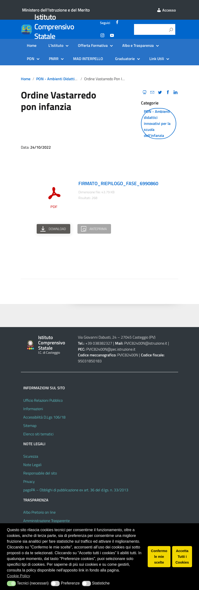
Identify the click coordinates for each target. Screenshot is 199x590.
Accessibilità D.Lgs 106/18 (44, 417)
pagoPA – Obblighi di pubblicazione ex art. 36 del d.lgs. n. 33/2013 (75, 490)
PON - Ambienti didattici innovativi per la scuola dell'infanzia (157, 123)
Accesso (166, 10)
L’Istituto (55, 45)
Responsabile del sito (40, 473)
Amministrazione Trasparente (46, 520)
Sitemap (29, 425)
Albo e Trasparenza (138, 45)
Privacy (29, 481)
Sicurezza (30, 456)
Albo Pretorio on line (39, 512)
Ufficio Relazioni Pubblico (43, 400)
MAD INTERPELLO (88, 58)
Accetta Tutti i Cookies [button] (182, 556)
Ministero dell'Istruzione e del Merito (56, 10)
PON (30, 58)
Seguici (105, 22)
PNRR (54, 58)
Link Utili (156, 58)
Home (31, 45)
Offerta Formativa (93, 45)
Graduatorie (125, 58)
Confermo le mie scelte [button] (159, 556)
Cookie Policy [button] (18, 576)
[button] (11, 583)
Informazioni (33, 409)
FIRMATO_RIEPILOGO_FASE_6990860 (118, 183)
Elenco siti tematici (38, 434)
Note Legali (32, 465)
